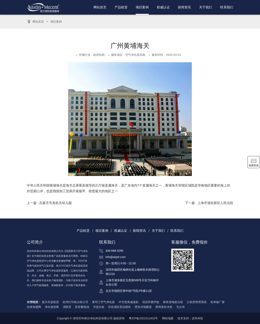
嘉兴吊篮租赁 (50, 302)
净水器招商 (52, 307)
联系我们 (226, 7)
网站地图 (167, 318)
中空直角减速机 (129, 302)
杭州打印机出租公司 (75, 302)
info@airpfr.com (116, 257)
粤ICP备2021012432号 (143, 318)
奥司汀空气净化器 (103, 302)
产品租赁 (121, 7)
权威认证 (163, 7)
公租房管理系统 (197, 302)
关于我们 (205, 7)
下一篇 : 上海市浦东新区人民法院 (209, 203)
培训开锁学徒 (150, 302)
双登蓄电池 (82, 307)
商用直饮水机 (163, 307)
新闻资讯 (184, 7)
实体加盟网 (34, 307)
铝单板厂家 (217, 302)
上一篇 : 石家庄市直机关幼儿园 (49, 203)
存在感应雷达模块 (119, 307)
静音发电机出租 (173, 302)
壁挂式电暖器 (143, 307)
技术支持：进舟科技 (190, 318)
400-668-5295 (114, 250)
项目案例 (142, 7)
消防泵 (67, 307)
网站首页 (99, 7)
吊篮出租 (98, 307)
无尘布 (180, 307)
